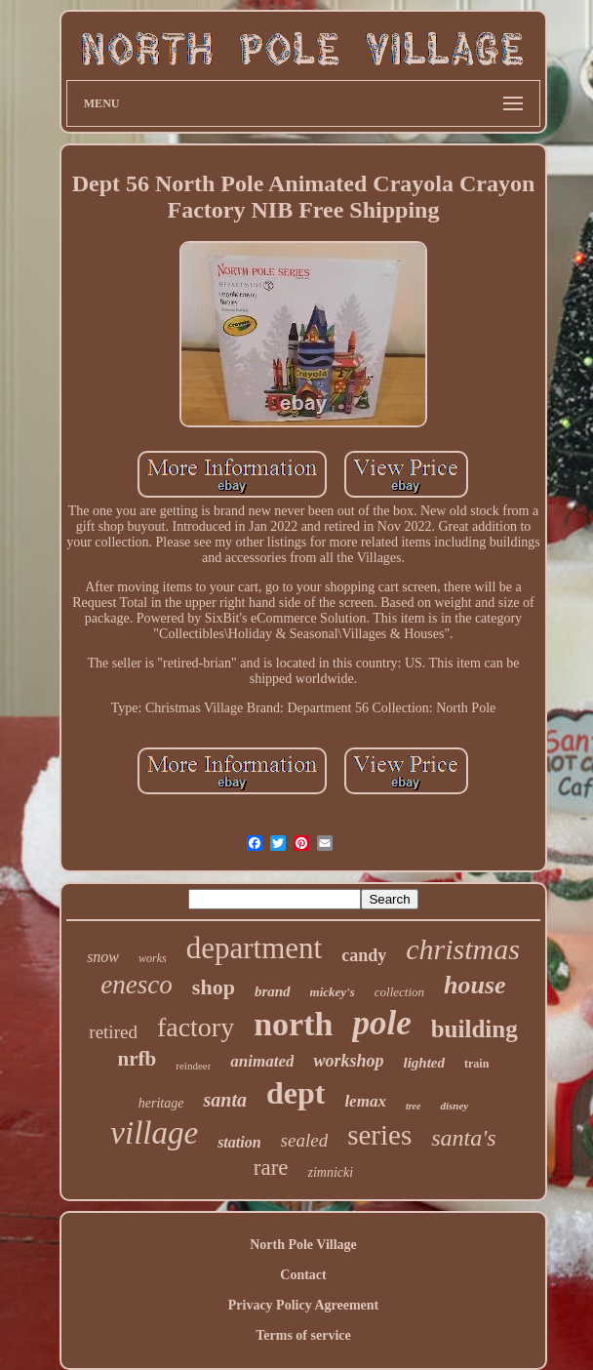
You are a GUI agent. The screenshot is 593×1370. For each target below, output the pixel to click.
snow (103, 956)
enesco (136, 984)
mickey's (332, 992)
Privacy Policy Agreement (303, 1305)
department (254, 948)
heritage (161, 1103)
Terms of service (303, 1335)
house (475, 985)
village (154, 1132)
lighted (425, 1062)
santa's (463, 1137)
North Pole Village (303, 1244)
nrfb (137, 1058)
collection (399, 992)
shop (213, 987)
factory (195, 1027)
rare (271, 1167)
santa (224, 1099)
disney (454, 1105)
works (152, 958)
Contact (303, 1275)
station (238, 1142)
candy (363, 955)
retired (113, 1032)
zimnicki (331, 1172)
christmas (463, 949)
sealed (305, 1140)
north (293, 1024)
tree (413, 1106)
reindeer (193, 1065)
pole (381, 1023)
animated (262, 1061)
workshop (348, 1060)
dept (295, 1092)
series (379, 1134)
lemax (365, 1101)
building (474, 1029)
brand (273, 991)
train (476, 1063)
